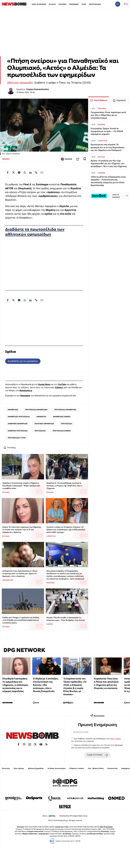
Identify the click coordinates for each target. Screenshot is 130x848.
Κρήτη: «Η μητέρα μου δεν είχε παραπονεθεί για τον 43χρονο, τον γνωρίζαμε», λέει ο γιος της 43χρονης (109, 163)
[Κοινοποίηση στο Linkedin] (30, 172)
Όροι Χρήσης (19, 768)
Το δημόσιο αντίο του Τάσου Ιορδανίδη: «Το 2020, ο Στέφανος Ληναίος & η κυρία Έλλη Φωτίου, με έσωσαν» (74, 686)
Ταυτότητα (6, 768)
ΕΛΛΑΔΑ (52, 4)
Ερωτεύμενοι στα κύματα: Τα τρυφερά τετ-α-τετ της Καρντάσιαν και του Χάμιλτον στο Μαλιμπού (107, 147)
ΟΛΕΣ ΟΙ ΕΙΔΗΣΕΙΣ (39, 4)
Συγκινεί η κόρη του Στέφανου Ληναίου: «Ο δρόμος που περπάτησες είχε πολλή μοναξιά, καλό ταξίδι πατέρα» (65, 529)
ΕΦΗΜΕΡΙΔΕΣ (13, 410)
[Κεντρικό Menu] (126, 4)
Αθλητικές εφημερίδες (20, 82)
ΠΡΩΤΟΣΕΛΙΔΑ (95, 4)
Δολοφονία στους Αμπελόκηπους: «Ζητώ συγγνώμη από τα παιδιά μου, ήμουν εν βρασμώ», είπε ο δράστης (19, 573)
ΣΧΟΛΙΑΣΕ (66, 159)
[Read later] (84, 159)
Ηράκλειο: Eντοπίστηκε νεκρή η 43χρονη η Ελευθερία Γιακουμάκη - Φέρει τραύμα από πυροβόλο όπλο (21, 485)
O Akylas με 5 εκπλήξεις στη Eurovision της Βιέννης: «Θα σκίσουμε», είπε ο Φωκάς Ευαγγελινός (45, 685)
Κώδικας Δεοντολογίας (57, 768)
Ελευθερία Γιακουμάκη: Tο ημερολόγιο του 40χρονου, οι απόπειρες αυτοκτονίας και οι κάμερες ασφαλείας (15, 685)
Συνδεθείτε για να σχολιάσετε (23, 361)
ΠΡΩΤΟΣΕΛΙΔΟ (40, 431)
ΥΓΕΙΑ (83, 4)
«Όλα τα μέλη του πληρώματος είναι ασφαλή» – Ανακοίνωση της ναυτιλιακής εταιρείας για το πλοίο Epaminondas (108, 181)
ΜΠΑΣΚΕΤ (6, 159)
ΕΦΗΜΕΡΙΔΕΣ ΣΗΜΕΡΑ (61, 417)
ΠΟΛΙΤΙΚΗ (62, 4)
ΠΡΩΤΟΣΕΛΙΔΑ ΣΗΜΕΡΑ (62, 431)
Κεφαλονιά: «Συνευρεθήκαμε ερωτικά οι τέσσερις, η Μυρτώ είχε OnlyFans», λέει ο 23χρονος (64, 485)
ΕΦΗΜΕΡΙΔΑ (41, 417)
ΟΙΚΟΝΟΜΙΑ (74, 4)
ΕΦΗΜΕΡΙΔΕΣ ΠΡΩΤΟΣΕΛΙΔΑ (19, 417)
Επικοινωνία (112, 768)
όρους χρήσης (115, 739)
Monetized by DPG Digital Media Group (73, 816)
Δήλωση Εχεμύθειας (36, 768)
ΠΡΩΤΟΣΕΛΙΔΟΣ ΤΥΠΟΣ (17, 438)
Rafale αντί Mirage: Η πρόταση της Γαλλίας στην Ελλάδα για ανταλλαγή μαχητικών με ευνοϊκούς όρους (20, 620)
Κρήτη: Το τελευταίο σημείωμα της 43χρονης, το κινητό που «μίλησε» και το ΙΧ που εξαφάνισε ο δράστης (21, 529)
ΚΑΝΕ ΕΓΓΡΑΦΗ (97, 755)
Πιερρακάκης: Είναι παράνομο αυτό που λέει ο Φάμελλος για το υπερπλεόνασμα (108, 115)
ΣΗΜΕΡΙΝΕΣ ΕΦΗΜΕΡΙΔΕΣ (18, 424)
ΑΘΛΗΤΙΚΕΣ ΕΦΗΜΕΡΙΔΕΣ (44, 424)
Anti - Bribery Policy (96, 768)
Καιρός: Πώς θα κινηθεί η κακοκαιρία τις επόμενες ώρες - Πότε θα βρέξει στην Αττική (65, 618)
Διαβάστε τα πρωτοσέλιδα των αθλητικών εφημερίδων (34, 231)
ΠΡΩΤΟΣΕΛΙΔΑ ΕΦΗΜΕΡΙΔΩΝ (36, 410)
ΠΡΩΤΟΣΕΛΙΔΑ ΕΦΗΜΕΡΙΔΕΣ (65, 410)
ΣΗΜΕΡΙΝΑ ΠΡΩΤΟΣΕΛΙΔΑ (18, 431)
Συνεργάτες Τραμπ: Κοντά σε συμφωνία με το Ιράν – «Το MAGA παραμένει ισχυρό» (107, 131)
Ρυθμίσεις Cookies (76, 768)
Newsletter (25, 395)
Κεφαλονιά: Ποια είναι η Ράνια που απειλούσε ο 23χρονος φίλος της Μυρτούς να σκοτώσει (106, 683)
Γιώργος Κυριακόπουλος (37, 89)
